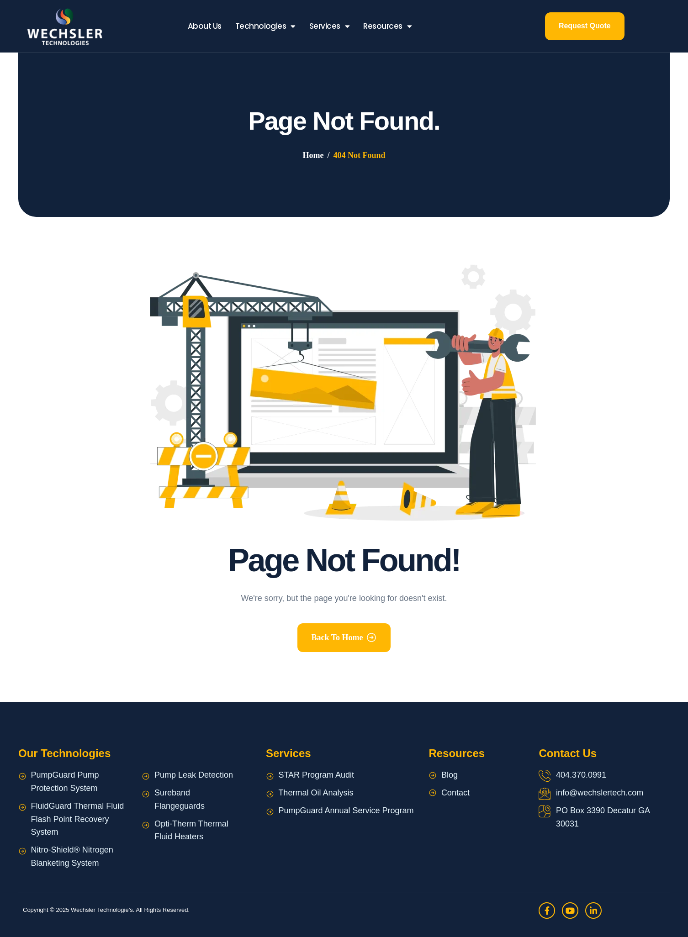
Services (329, 26)
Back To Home (337, 637)
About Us (205, 26)
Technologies (265, 26)
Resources (387, 26)
